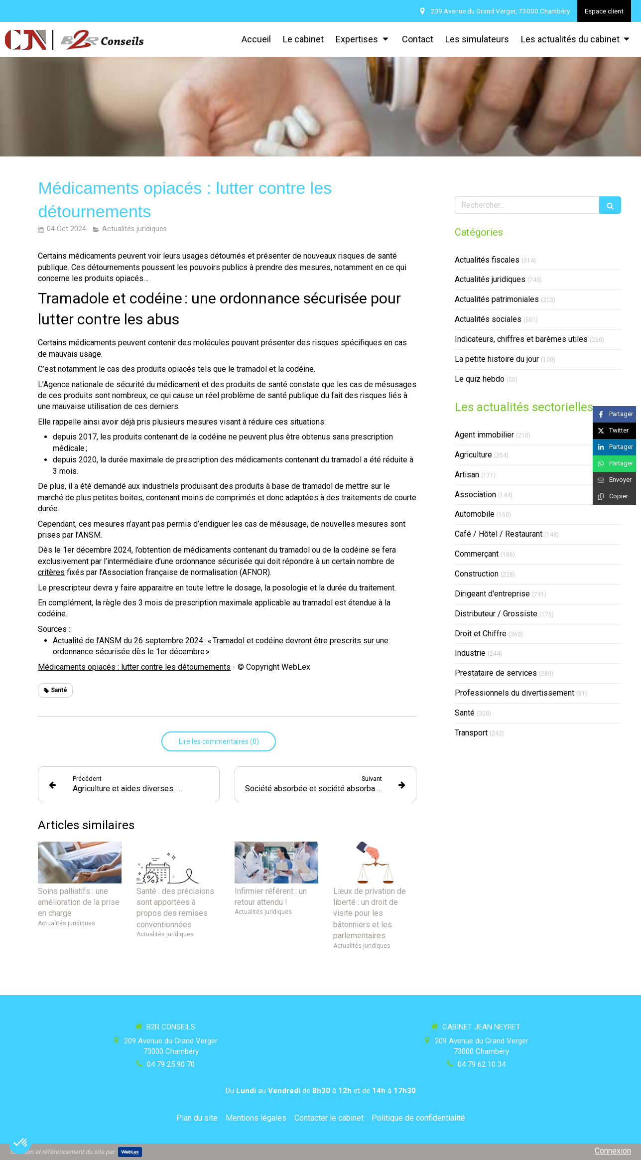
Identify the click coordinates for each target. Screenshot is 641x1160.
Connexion (613, 1151)
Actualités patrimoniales (497, 299)
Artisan (467, 474)
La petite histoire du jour (497, 359)
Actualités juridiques (490, 279)
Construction (477, 574)
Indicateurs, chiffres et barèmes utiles (521, 339)
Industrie (470, 653)
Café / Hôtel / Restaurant (498, 534)
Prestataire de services (496, 673)
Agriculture (473, 454)
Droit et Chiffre (481, 633)
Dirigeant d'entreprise (492, 593)
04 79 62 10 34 (482, 1064)
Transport (471, 732)
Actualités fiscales (487, 260)
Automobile (475, 514)
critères (51, 572)
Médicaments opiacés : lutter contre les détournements (134, 667)
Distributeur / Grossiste (496, 613)
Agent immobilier (484, 434)
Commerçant (477, 554)
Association (475, 494)
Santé (465, 713)
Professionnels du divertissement (514, 693)
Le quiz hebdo (480, 379)
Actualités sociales (488, 319)
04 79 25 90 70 (171, 1064)
